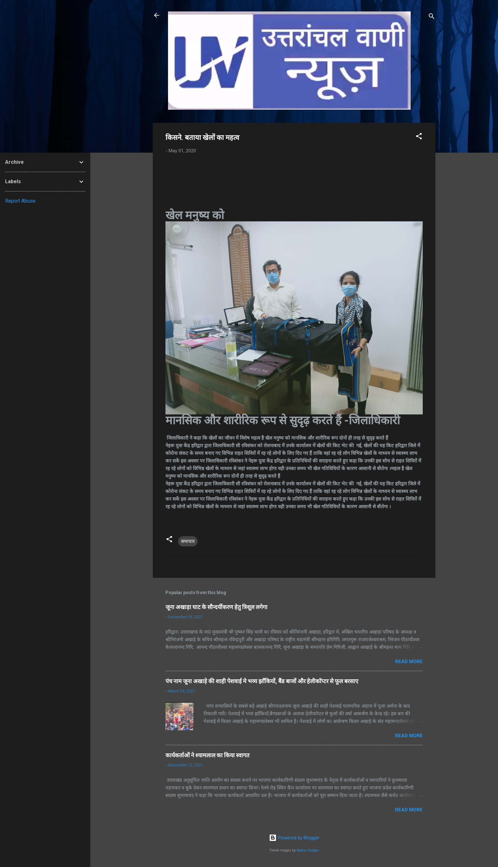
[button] (419, 137)
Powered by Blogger (294, 838)
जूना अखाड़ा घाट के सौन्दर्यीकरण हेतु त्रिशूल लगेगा (216, 607)
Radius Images (308, 850)
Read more (409, 661)
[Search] (431, 17)
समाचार (188, 541)
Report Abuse (20, 201)
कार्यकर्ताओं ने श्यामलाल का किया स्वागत (207, 755)
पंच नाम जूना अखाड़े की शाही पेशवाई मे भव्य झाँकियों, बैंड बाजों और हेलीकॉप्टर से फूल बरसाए (261, 681)
